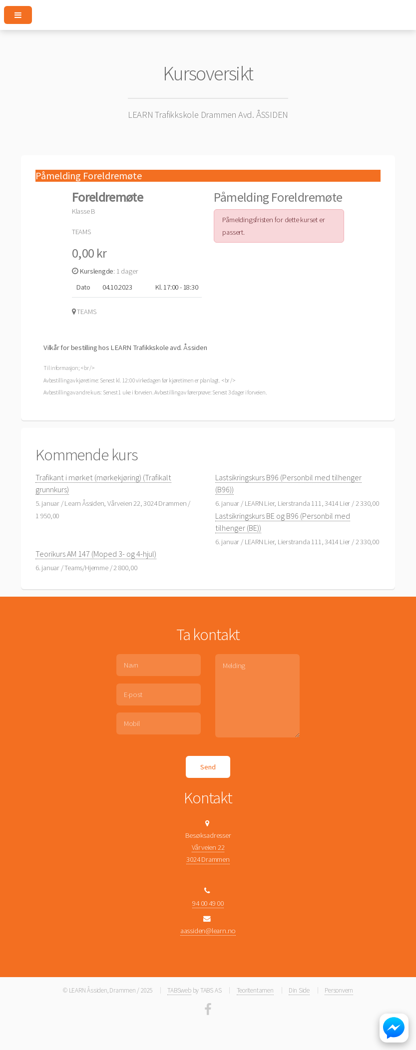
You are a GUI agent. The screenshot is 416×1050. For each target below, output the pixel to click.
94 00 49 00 (208, 903)
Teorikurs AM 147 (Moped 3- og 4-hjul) (95, 554)
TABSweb (179, 990)
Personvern (339, 990)
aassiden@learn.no (208, 930)
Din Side (299, 990)
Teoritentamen (255, 990)
